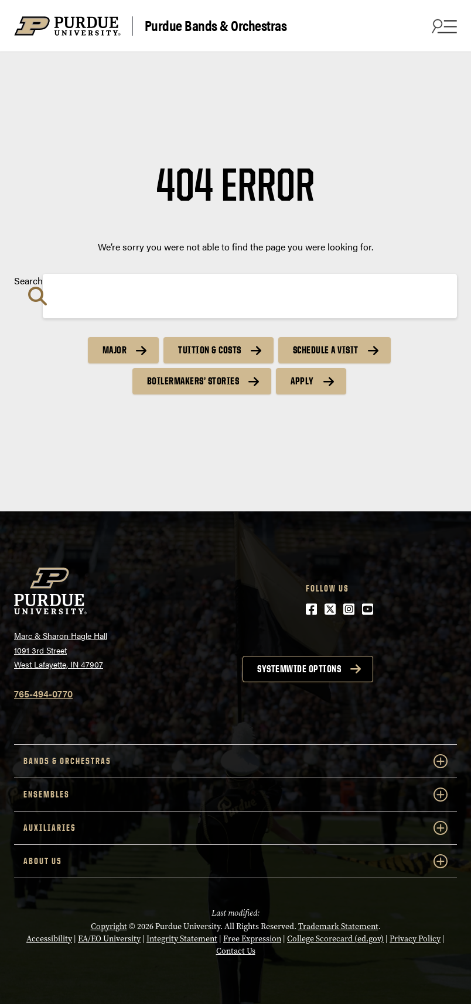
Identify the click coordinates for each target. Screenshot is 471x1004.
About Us (235, 861)
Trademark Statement (338, 926)
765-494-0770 (43, 693)
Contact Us (235, 951)
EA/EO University (109, 938)
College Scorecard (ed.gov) (335, 938)
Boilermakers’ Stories (193, 381)
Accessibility (49, 938)
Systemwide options (299, 669)
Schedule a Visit (326, 350)
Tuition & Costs (209, 350)
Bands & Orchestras (235, 761)
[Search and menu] (443, 26)
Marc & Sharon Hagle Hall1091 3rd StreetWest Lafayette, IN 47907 (60, 650)
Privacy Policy (415, 938)
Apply (302, 381)
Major (115, 350)
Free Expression (252, 938)
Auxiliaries (235, 828)
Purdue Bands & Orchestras (216, 25)
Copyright (109, 926)
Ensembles (235, 795)
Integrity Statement (181, 938)
